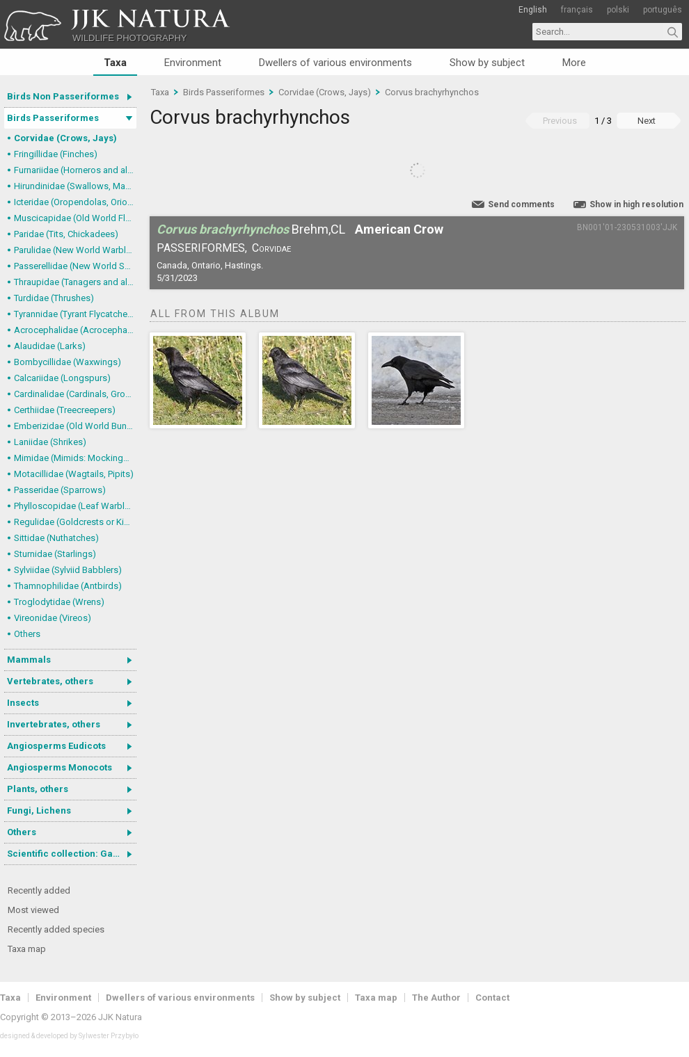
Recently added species (56, 929)
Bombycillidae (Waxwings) (67, 362)
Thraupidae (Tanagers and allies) (75, 282)
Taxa (115, 62)
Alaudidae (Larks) (50, 346)
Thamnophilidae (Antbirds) (68, 586)
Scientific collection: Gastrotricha (71, 853)
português (662, 10)
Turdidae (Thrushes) (54, 298)
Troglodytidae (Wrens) (59, 602)
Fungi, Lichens (39, 810)
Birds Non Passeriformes (63, 96)
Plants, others (37, 789)
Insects (23, 702)
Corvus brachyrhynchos (432, 92)
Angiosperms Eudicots (56, 746)
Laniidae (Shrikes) (50, 442)
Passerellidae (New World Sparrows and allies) (75, 266)
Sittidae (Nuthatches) (56, 538)
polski (618, 10)
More (574, 62)
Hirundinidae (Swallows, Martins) (75, 186)
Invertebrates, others (53, 724)
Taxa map (27, 949)
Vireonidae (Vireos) (52, 618)
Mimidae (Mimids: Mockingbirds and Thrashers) (75, 458)
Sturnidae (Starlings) (55, 554)
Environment (192, 62)
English (532, 10)
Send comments (521, 204)
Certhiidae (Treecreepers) (65, 410)
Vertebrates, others (50, 681)
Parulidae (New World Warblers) (75, 250)
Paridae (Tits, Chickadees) (66, 234)
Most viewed (33, 910)
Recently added (39, 890)
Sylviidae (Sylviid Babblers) (68, 570)
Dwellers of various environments (335, 62)
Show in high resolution (636, 204)
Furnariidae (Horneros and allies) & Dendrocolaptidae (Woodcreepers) (75, 170)
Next (646, 120)
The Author (436, 997)
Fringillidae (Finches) (55, 154)
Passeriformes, (202, 248)
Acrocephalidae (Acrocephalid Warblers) (75, 330)
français (577, 10)
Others (27, 634)
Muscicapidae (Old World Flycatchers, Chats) (75, 218)
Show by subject (487, 62)
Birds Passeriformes (53, 118)
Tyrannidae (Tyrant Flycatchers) (75, 314)
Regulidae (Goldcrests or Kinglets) (75, 522)
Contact (492, 997)
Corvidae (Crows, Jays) (65, 138)
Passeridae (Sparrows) (60, 490)
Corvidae (271, 248)
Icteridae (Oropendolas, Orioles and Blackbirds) (75, 202)
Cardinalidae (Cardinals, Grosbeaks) (75, 394)
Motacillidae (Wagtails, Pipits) (74, 474)
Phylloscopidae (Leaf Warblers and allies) (75, 506)
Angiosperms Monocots (59, 767)
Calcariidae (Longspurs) (62, 378)
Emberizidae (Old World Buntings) (75, 426)
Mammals (29, 659)
